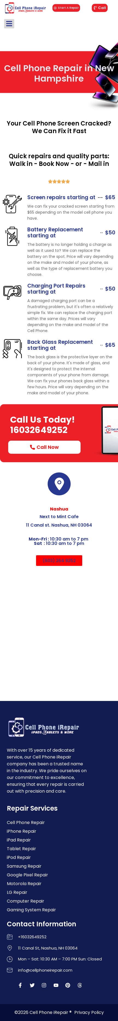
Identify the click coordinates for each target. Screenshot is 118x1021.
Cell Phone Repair (26, 822)
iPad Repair (19, 840)
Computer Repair (25, 901)
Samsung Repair (24, 866)
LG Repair (17, 892)
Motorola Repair (24, 883)
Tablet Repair (21, 849)
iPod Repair (19, 857)
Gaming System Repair (31, 910)
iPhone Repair (21, 831)
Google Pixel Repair (27, 875)
